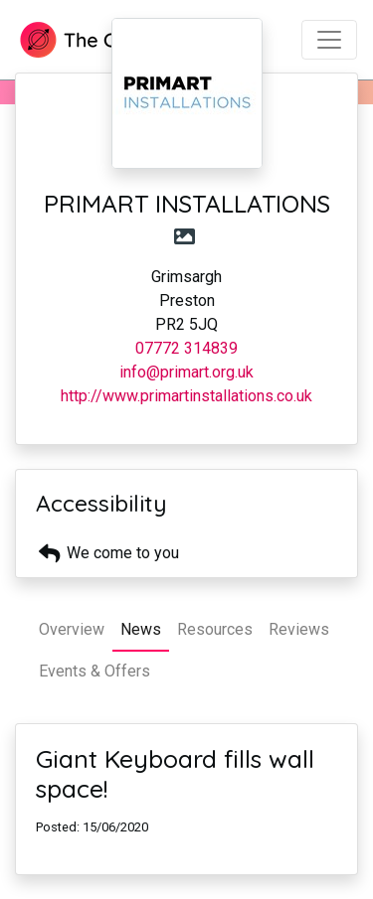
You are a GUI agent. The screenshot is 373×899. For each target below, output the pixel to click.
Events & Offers (94, 671)
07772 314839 (186, 348)
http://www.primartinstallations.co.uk (186, 395)
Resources (215, 629)
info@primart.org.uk (186, 372)
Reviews (299, 629)
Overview (71, 629)
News (140, 629)
